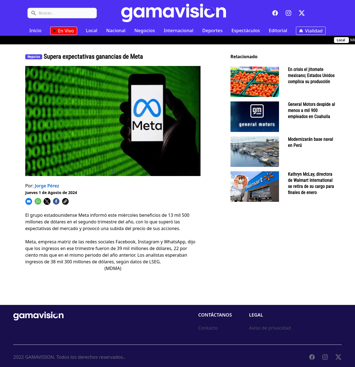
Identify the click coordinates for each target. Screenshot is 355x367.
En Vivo (63, 30)
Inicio (35, 30)
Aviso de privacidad (270, 328)
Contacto (208, 328)
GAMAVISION (39, 357)
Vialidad (311, 30)
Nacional (116, 30)
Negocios (145, 30)
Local (91, 30)
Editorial (278, 30)
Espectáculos (245, 30)
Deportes (212, 30)
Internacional (179, 30)
